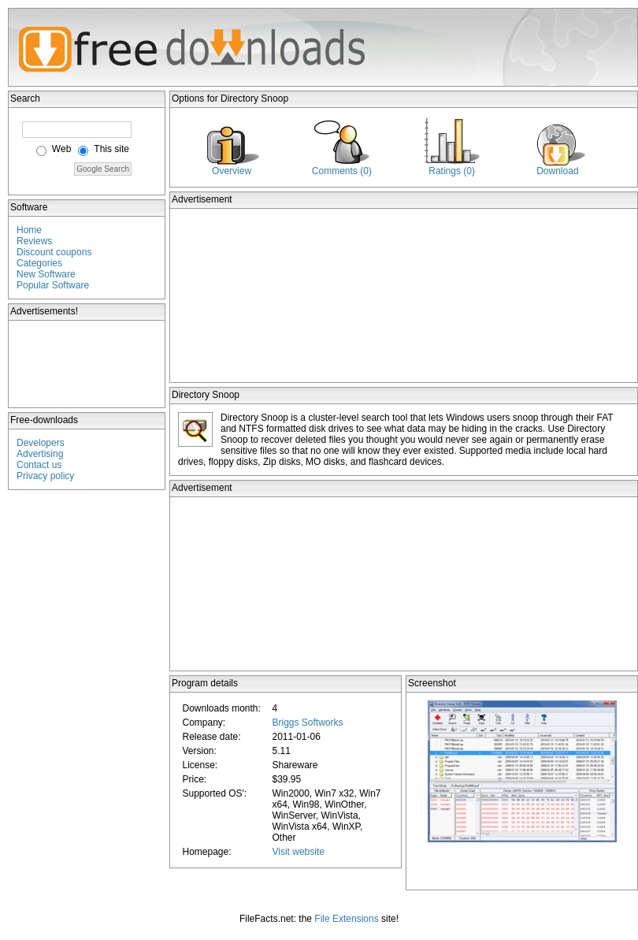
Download (557, 170)
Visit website (298, 851)
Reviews (34, 241)
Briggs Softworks (307, 722)
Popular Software (53, 285)
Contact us (39, 464)
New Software (46, 274)
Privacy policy (45, 475)
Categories (39, 263)
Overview (231, 170)
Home (29, 230)
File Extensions (346, 918)
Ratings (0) (451, 170)
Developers (41, 442)
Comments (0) (342, 170)
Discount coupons (54, 252)
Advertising (40, 453)
